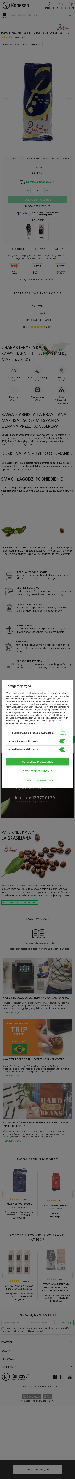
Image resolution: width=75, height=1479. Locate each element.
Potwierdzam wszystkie (37, 761)
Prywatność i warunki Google (26, 709)
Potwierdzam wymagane (37, 780)
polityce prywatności (51, 704)
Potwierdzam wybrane (37, 771)
